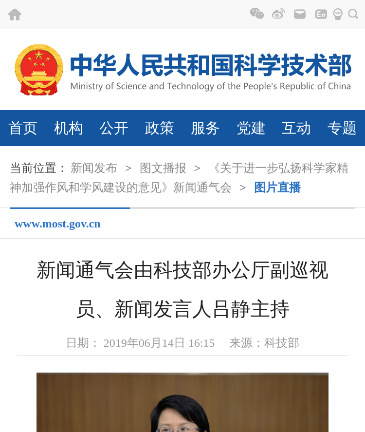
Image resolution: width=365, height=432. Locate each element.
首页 (22, 128)
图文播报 (163, 168)
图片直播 (277, 187)
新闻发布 (94, 168)
